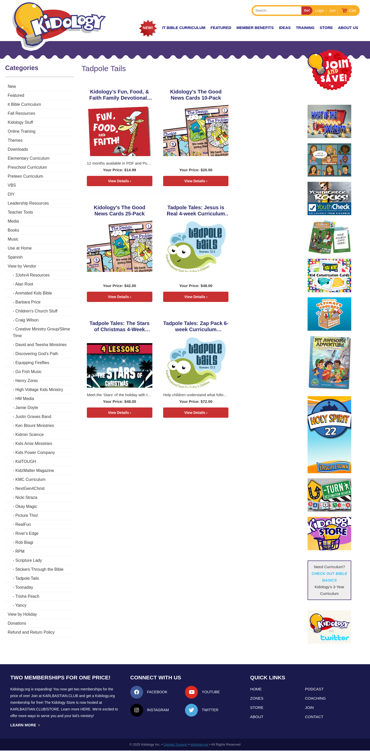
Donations (17, 623)
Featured (16, 95)
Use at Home (20, 248)
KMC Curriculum (30, 479)
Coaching (315, 698)
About (257, 717)
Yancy (20, 605)
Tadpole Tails (27, 578)
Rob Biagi (24, 542)
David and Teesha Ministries (41, 345)
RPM (20, 551)
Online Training (21, 131)
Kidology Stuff (20, 122)
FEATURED (220, 27)
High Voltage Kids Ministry (39, 389)
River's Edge (27, 533)
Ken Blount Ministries (34, 425)
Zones (257, 698)
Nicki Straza (26, 497)
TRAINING (305, 27)
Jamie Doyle (26, 407)
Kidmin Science (29, 434)
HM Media (24, 398)
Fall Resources (21, 113)
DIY (11, 194)
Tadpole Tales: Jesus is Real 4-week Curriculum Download (116, 211)
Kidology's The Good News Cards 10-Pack (185, 95)
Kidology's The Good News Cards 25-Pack (253, 95)
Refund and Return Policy (31, 632)
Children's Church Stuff (36, 311)
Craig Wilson (27, 320)
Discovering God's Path (36, 353)
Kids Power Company (35, 452)
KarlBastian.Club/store (34, 709)
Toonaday (24, 587)
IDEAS (285, 27)
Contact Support (175, 745)
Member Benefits (255, 27)
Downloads (18, 149)
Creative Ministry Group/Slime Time (41, 332)
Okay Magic (26, 506)
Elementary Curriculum (29, 158)
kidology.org (199, 745)
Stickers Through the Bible (39, 569)
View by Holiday (22, 614)
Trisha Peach (27, 596)
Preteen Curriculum (25, 176)
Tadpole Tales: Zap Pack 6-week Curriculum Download (253, 211)
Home (256, 689)
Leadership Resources (28, 203)
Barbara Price (28, 302)
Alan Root (24, 284)
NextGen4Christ (30, 488)
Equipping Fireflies (32, 362)
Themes (15, 140)
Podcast (314, 689)
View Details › (116, 181)
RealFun (23, 524)
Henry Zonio (26, 380)
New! (148, 27)
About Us (348, 27)
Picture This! (26, 515)
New (12, 86)
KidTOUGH (25, 461)
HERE (85, 709)
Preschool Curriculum (27, 167)
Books (13, 230)
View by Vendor (22, 266)
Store (326, 27)
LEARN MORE (25, 725)
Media (13, 221)
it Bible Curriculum (183, 27)
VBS (12, 185)
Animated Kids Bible (33, 293)
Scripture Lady (28, 560)
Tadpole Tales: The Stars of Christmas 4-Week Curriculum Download (185, 211)
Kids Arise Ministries (33, 443)
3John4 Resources (32, 275)
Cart (352, 10)
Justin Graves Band (33, 416)
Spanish (15, 257)
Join (332, 10)
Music (13, 239)
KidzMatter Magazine (34, 470)
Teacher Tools (20, 212)
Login (319, 10)
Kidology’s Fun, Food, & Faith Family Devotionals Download (116, 95)
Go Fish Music (28, 371)
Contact (314, 717)
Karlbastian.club (60, 696)
